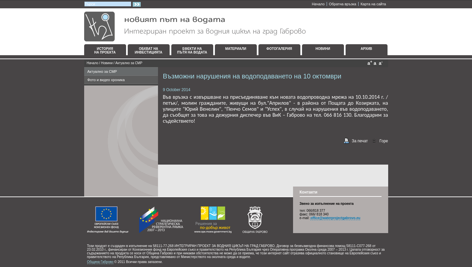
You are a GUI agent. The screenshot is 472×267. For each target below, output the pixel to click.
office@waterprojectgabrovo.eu (335, 218)
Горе (384, 141)
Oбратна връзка (342, 4)
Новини (107, 63)
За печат (360, 141)
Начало (318, 4)
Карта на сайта (373, 4)
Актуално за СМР (128, 63)
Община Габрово (100, 262)
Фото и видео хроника (106, 80)
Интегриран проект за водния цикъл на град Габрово (195, 27)
